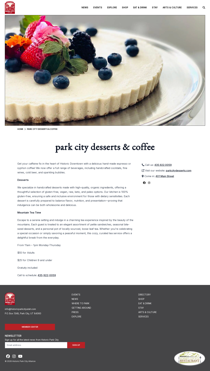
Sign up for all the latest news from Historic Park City (32, 339)
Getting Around (81, 307)
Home (20, 129)
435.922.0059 (163, 164)
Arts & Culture (172, 7)
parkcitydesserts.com (178, 170)
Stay (155, 7)
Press (75, 312)
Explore (112, 7)
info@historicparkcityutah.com (20, 309)
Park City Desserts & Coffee (42, 129)
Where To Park (80, 303)
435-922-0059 (47, 275)
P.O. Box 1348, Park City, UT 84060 (23, 313)
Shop (125, 7)
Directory (144, 294)
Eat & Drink (140, 7)
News (85, 7)
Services (192, 7)
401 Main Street (165, 176)
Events (97, 7)
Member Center (30, 327)
